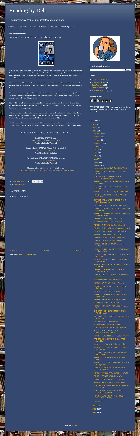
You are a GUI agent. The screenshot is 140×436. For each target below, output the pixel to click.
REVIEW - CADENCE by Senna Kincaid (108, 219)
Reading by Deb (27, 10)
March (96, 162)
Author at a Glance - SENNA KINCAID (108, 222)
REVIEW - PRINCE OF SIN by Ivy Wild (108, 376)
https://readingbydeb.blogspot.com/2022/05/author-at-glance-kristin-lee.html (46, 170)
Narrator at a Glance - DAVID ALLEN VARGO (110, 168)
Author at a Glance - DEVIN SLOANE (107, 324)
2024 (94, 131)
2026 (94, 124)
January (97, 402)
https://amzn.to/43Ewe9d (46, 160)
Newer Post (14, 251)
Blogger (74, 425)
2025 (94, 128)
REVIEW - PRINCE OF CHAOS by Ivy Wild (109, 382)
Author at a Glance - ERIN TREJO (106, 303)
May (96, 156)
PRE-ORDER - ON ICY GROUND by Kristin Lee (111, 328)
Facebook (11, 27)
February (97, 165)
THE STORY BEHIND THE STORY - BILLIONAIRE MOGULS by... (107, 332)
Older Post (78, 251)
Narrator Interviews (99, 88)
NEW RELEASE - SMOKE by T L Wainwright (110, 379)
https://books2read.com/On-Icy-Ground (46, 140)
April (96, 159)
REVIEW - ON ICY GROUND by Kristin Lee (109, 283)
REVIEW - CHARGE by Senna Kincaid (108, 234)
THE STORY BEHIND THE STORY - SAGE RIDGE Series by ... (109, 312)
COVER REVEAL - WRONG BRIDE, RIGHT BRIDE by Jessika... (110, 201)
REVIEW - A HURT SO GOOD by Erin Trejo (110, 299)
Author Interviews (98, 82)
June (96, 153)
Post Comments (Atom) (27, 254)
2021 (94, 412)
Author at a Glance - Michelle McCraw (107, 280)
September (98, 143)
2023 (94, 406)
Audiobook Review (99, 79)
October (97, 140)
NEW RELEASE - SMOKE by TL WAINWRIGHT (111, 336)
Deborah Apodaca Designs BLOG (63, 27)
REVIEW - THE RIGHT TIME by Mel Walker (110, 344)
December (98, 134)
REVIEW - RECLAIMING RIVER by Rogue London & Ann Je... (109, 369)
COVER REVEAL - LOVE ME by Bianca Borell (111, 205)
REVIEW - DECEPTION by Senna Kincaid (109, 238)
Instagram (22, 27)
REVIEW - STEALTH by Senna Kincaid (108, 241)
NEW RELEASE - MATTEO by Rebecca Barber (111, 192)
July (96, 149)
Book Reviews (20, 184)
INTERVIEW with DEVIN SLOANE (106, 321)
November (98, 137)
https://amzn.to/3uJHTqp (46, 150)
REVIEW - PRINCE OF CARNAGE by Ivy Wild (111, 373)
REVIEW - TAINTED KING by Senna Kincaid (110, 231)
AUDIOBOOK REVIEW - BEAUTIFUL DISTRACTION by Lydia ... (107, 177)
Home (46, 251)
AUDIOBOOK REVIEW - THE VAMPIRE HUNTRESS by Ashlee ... (108, 392)
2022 (94, 409)
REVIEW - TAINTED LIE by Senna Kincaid (109, 225)
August (97, 146)
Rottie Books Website (38, 27)
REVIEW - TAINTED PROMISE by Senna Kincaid (112, 228)
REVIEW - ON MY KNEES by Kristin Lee (108, 291)
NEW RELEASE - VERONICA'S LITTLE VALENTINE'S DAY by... (108, 397)
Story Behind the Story (100, 91)
